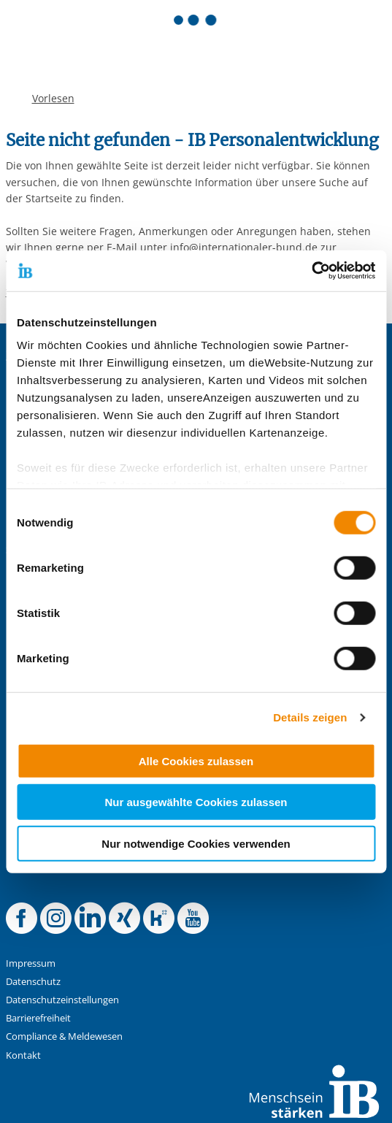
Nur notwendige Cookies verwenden (195, 843)
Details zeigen (310, 717)
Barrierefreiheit (38, 1018)
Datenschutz (33, 982)
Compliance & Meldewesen (64, 1036)
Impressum (30, 963)
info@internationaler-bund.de (244, 247)
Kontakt (23, 1055)
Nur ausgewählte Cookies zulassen (195, 802)
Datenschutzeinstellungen (62, 1000)
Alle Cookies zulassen (196, 760)
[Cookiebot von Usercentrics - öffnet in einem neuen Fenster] (311, 270)
